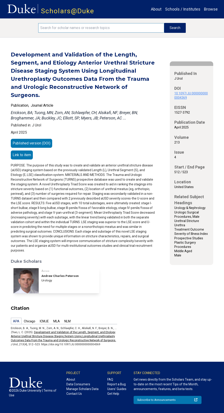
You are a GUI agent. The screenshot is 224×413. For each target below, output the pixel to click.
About (156, 9)
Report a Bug (116, 384)
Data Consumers (78, 384)
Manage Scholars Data (82, 389)
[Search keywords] (101, 28)
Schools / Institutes (182, 9)
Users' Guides (116, 389)
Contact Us (74, 393)
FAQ (110, 379)
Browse (211, 9)
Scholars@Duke (67, 11)
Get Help (113, 393)
